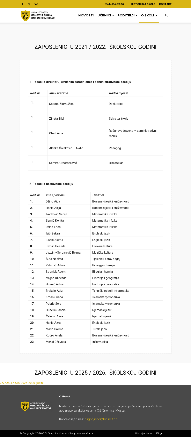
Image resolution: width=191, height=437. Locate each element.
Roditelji (127, 15)
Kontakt (165, 4)
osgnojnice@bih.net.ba (101, 419)
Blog (159, 433)
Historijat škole (143, 4)
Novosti (86, 15)
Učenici (105, 15)
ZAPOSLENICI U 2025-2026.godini (21, 382)
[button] (167, 15)
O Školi (149, 15)
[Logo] (38, 15)
